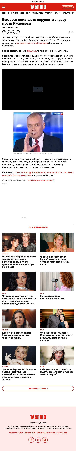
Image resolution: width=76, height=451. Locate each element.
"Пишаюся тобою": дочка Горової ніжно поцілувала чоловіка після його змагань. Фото (54, 261)
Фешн (22, 13)
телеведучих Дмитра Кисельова (32, 43)
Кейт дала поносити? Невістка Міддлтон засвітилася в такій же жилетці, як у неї (56, 372)
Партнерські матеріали (46, 433)
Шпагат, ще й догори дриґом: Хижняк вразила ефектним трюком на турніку (16, 335)
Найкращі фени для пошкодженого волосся (52, 297)
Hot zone (57, 13)
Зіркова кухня (37, 13)
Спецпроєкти (68, 13)
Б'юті (28, 13)
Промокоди (62, 433)
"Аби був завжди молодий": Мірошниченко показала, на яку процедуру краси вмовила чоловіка (56, 337)
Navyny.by (32, 51)
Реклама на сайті (16, 433)
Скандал (14, 13)
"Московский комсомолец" (40, 180)
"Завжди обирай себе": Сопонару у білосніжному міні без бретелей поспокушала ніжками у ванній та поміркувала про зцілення (19, 374)
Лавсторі (48, 13)
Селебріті (5, 13)
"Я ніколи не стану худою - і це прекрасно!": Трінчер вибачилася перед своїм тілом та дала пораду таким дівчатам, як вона (19, 300)
